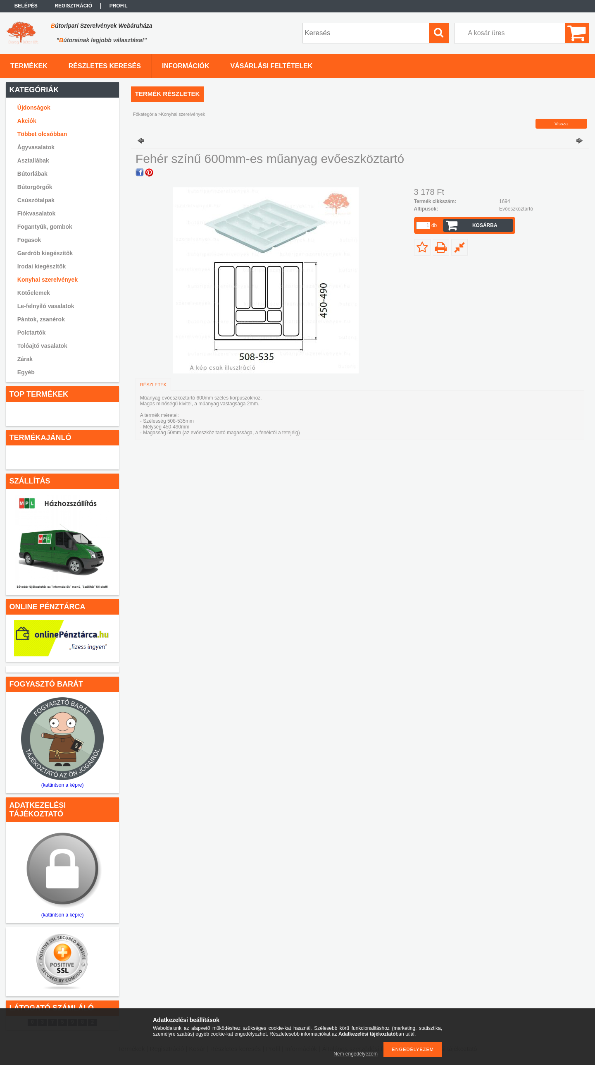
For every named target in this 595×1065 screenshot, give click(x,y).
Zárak (25, 359)
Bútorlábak (32, 173)
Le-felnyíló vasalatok (45, 306)
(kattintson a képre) (62, 785)
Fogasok (29, 240)
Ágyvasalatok (36, 147)
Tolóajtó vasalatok (42, 345)
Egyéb (26, 372)
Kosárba (484, 225)
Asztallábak (33, 160)
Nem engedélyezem (355, 1054)
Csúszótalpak (36, 200)
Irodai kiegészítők (41, 266)
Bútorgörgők (34, 187)
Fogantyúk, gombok (44, 226)
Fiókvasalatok (36, 213)
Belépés (26, 6)
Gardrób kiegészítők (45, 253)
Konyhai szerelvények (47, 279)
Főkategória (145, 114)
